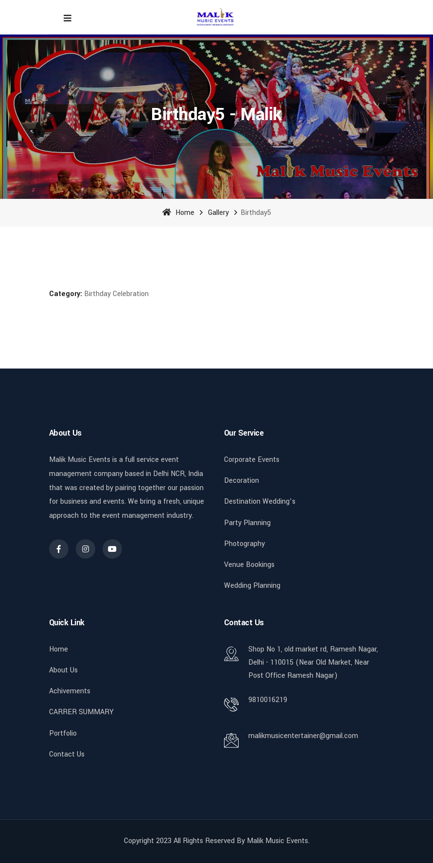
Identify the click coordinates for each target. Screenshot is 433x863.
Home (178, 213)
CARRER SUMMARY (81, 712)
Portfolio (63, 733)
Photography (244, 544)
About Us (63, 670)
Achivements (69, 691)
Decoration (241, 481)
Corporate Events (251, 460)
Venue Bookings (249, 565)
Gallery (218, 213)
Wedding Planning (252, 586)
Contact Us (67, 754)
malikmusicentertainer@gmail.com (303, 736)
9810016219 (267, 700)
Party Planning (247, 523)
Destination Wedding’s (259, 501)
